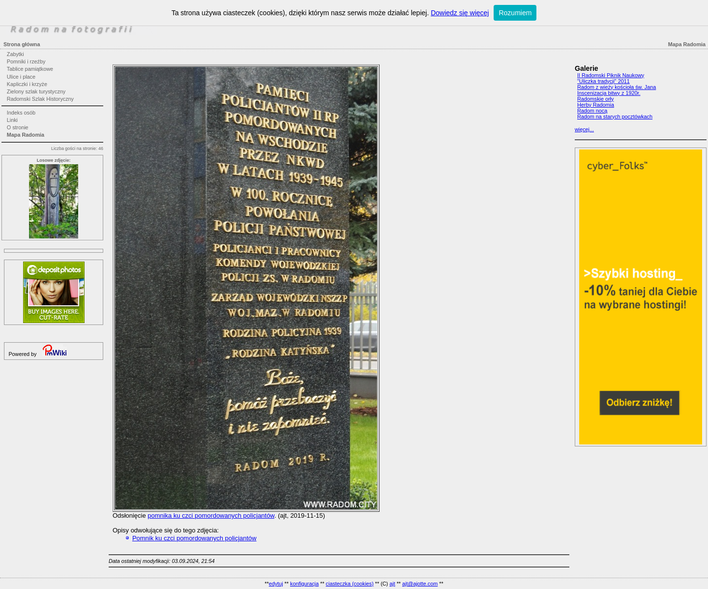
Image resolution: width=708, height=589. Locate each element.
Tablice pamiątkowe (30, 69)
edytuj (276, 584)
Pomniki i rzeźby (26, 61)
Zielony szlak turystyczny (36, 91)
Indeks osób (21, 113)
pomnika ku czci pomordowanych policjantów (211, 515)
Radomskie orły (595, 99)
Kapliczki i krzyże (27, 84)
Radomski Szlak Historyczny (40, 99)
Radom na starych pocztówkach (614, 116)
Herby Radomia (595, 105)
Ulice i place (21, 77)
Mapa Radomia (25, 135)
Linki (12, 120)
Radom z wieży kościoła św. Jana (616, 87)
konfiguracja (304, 584)
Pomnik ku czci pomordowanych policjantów (194, 538)
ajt (392, 584)
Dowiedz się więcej (460, 13)
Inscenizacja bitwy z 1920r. (608, 93)
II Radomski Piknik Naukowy (610, 75)
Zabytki (15, 54)
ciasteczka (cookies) (350, 584)
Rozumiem (515, 13)
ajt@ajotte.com (420, 584)
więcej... (584, 129)
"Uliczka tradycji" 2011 (603, 81)
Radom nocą (592, 111)
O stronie (18, 127)
